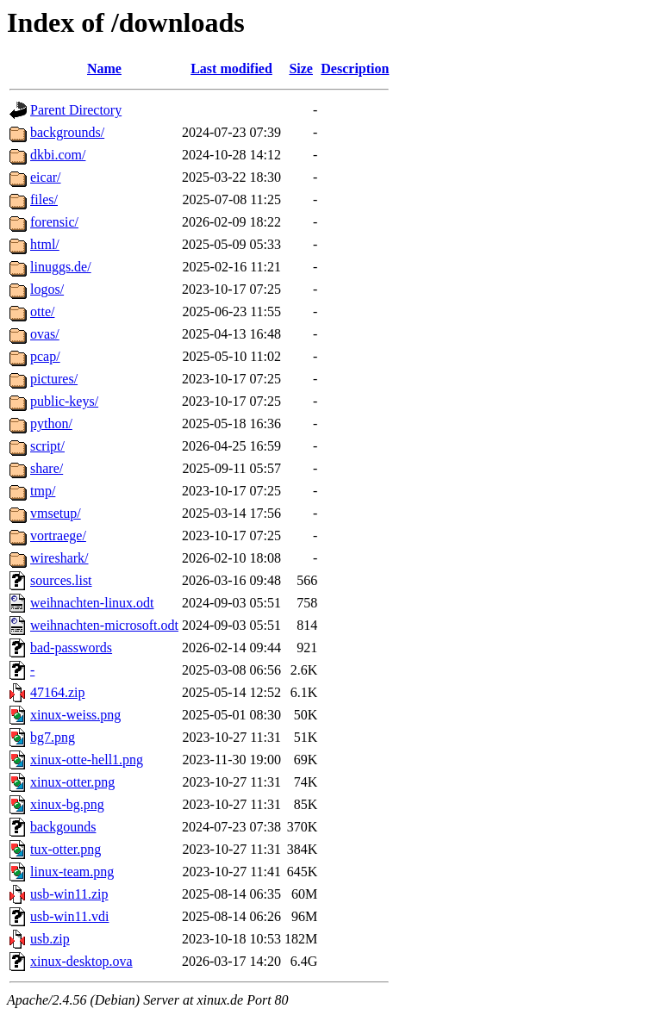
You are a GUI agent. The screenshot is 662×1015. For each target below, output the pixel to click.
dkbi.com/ (57, 154)
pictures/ (54, 378)
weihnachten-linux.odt (92, 602)
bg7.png (52, 737)
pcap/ (45, 356)
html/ (44, 244)
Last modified (231, 68)
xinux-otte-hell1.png (86, 759)
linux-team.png (72, 871)
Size (301, 68)
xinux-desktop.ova (81, 961)
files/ (44, 199)
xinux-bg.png (67, 804)
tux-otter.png (65, 849)
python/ (51, 423)
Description (355, 68)
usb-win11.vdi (69, 916)
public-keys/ (64, 401)
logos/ (47, 289)
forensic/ (54, 222)
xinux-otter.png (72, 782)
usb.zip (50, 938)
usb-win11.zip (69, 894)
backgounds (63, 826)
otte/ (42, 311)
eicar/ (45, 177)
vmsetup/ (55, 513)
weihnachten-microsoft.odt (104, 625)
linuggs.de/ (60, 266)
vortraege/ (58, 535)
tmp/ (42, 490)
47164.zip (57, 692)
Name (104, 68)
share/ (46, 468)
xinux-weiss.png (75, 714)
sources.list (61, 580)
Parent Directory (76, 110)
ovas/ (44, 334)
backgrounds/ (67, 132)
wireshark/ (59, 558)
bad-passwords (71, 647)
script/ (47, 446)
